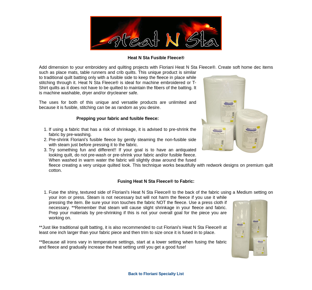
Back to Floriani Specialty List (156, 274)
